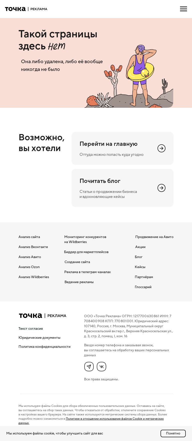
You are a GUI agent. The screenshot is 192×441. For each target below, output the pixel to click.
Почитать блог (100, 180)
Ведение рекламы (79, 282)
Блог (138, 257)
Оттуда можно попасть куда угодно (112, 154)
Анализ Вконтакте (33, 247)
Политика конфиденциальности (44, 346)
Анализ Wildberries (33, 277)
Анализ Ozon (29, 267)
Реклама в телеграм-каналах (87, 272)
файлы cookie (43, 433)
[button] (30, 328)
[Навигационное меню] (183, 9)
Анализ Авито (29, 257)
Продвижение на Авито (154, 237)
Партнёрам (144, 277)
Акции (140, 247)
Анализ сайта (29, 237)
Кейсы (140, 267)
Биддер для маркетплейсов (86, 252)
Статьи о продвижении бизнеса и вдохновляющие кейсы (108, 194)
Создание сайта (77, 262)
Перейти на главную (109, 143)
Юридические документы (39, 337)
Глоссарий (143, 287)
